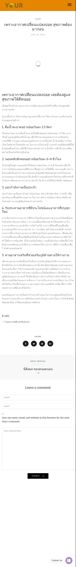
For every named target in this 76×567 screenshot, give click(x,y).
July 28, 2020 (38, 35)
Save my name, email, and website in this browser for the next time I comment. (35, 419)
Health (38, 19)
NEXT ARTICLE (37, 361)
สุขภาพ (8, 99)
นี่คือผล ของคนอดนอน (38, 369)
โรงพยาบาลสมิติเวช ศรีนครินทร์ (16, 322)
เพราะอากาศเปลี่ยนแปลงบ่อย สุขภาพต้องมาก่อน (38, 26)
